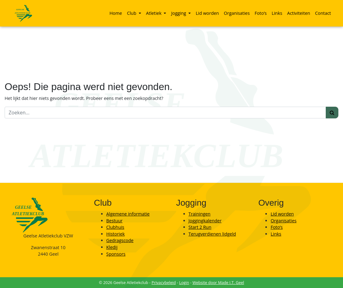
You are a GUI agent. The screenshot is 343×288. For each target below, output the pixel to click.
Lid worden (207, 13)
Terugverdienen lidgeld (212, 234)
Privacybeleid (164, 282)
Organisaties (237, 13)
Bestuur (114, 221)
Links (277, 13)
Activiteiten (298, 13)
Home (115, 13)
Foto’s (261, 13)
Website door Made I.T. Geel (218, 282)
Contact (323, 13)
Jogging (179, 13)
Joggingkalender (205, 221)
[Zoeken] (165, 112)
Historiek (115, 234)
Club (132, 13)
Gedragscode (119, 240)
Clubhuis (115, 227)
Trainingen (199, 214)
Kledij (112, 247)
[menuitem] (116, 13)
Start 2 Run (200, 227)
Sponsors (115, 254)
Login (184, 282)
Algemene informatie (128, 214)
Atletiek (154, 13)
